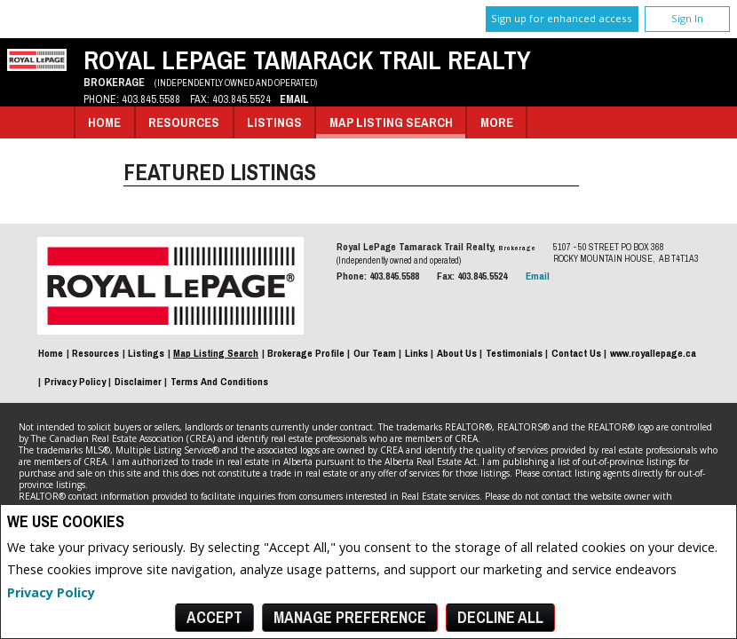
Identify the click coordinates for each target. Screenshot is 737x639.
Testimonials (514, 353)
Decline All (500, 617)
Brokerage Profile (306, 353)
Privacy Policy (51, 592)
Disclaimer (138, 382)
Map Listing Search (391, 122)
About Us (457, 353)
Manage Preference (349, 617)
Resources (183, 122)
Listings (274, 122)
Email (294, 98)
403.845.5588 (151, 98)
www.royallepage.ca (653, 353)
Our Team (374, 353)
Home (104, 122)
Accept (214, 617)
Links (416, 353)
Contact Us (576, 353)
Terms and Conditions (219, 382)
